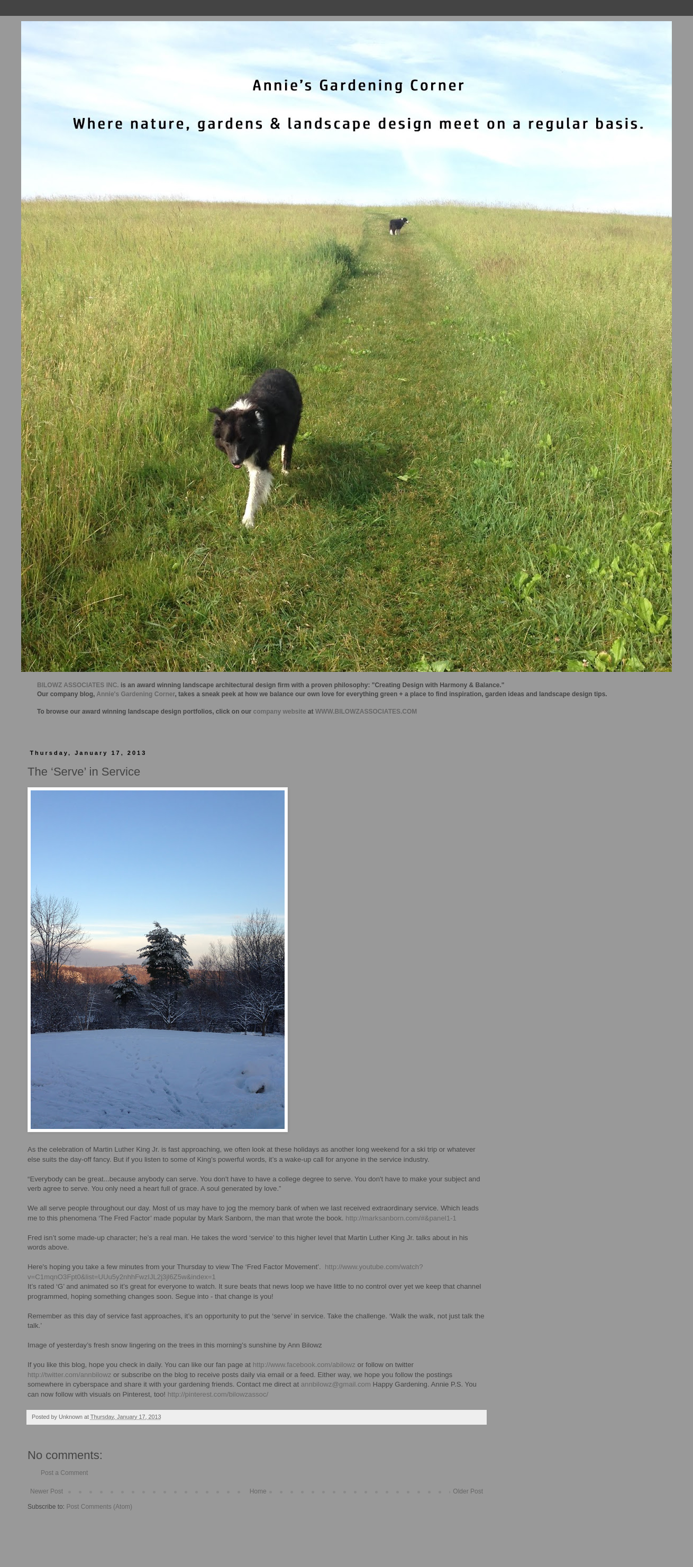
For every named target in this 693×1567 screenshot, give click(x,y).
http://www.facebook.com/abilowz (304, 1365)
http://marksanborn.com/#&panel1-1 (401, 1218)
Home (258, 1491)
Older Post (468, 1491)
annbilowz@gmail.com (336, 1384)
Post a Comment (64, 1473)
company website (279, 711)
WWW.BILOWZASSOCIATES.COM (366, 711)
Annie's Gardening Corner (135, 694)
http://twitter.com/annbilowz (69, 1375)
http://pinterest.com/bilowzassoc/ (218, 1394)
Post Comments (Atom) (99, 1506)
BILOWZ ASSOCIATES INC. (78, 685)
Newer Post (46, 1491)
